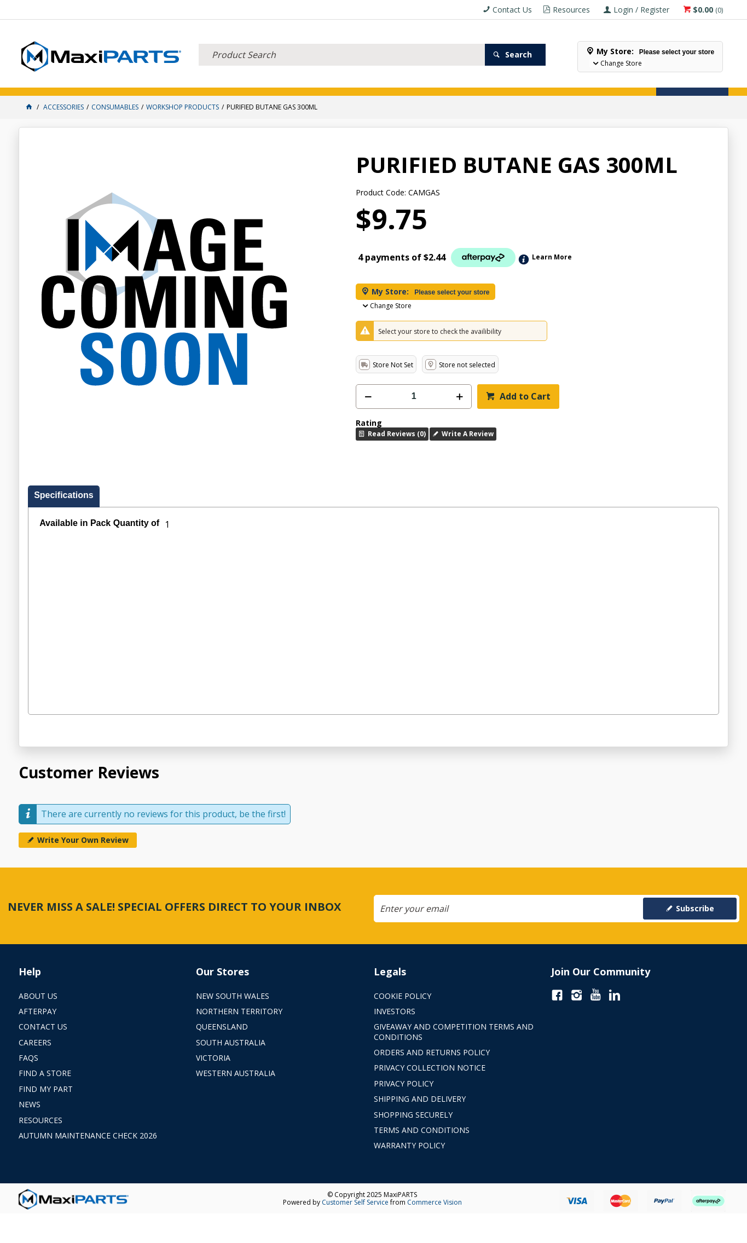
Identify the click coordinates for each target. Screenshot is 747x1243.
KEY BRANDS (374, 81)
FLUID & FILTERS (160, 81)
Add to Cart (524, 396)
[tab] (63, 496)
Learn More (552, 257)
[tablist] (373, 600)
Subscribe (695, 908)
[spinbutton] (413, 396)
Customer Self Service (355, 1202)
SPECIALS (422, 81)
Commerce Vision (434, 1202)
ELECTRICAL (101, 81)
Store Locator (478, 81)
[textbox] (341, 41)
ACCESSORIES (47, 81)
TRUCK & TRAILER (229, 81)
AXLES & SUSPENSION (305, 81)
